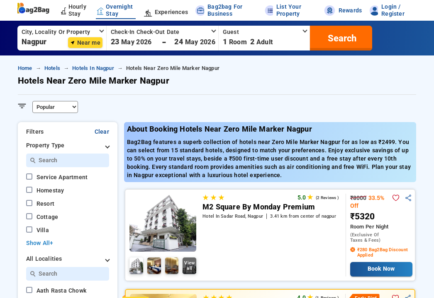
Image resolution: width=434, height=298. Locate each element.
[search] (341, 38)
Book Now (381, 268)
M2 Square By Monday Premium (258, 207)
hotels (52, 68)
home (25, 68)
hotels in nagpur (93, 68)
